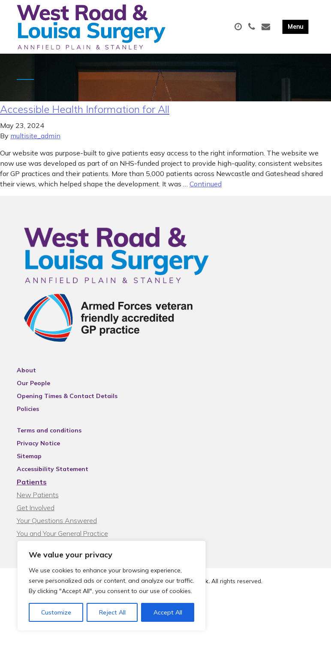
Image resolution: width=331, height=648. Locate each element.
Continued (206, 187)
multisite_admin (35, 139)
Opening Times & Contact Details (67, 400)
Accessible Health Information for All (84, 112)
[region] (111, 586)
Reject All (112, 612)
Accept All (167, 612)
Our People (33, 387)
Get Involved (35, 511)
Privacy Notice (38, 447)
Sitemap (29, 460)
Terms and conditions (49, 434)
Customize (56, 612)
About (26, 374)
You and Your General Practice (62, 537)
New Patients (38, 498)
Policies (28, 413)
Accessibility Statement (52, 473)
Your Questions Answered (57, 524)
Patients (32, 485)
